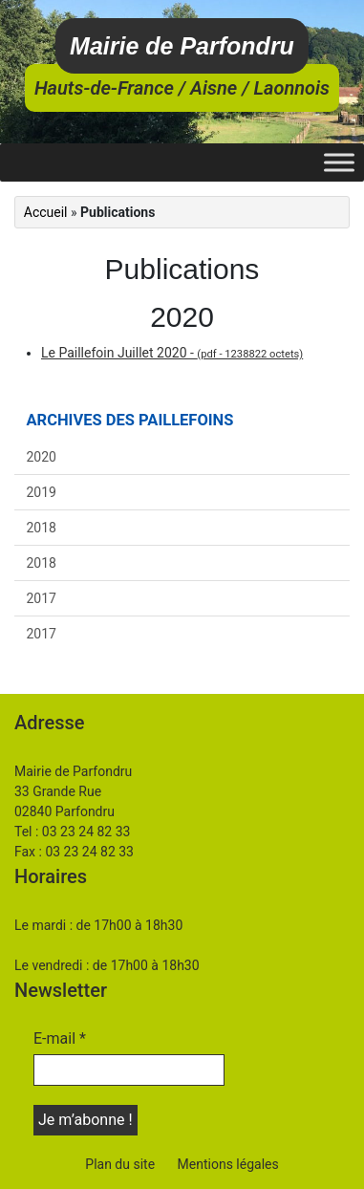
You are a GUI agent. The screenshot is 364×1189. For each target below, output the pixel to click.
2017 (41, 598)
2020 (41, 457)
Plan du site (120, 1164)
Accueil (46, 212)
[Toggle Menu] (339, 162)
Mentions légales (228, 1164)
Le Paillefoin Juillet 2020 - (172, 352)
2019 (41, 492)
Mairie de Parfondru (182, 45)
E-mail (59, 1038)
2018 (41, 527)
